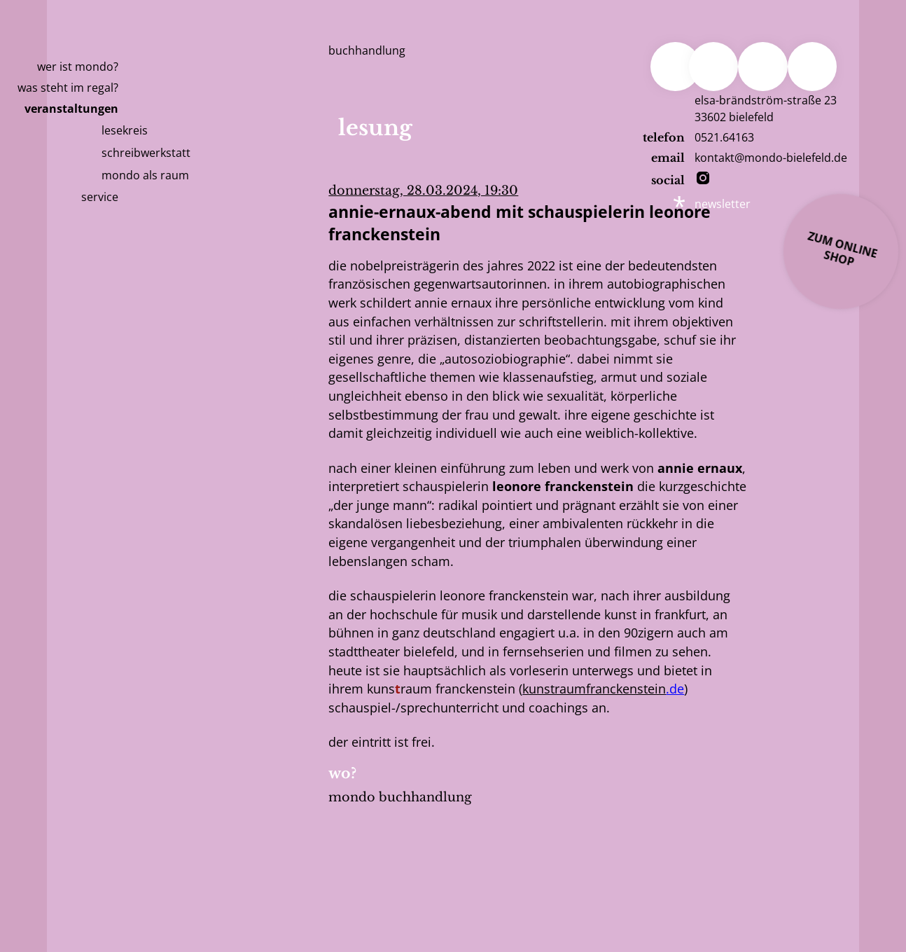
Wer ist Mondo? (77, 66)
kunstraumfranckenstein (594, 688)
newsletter (723, 204)
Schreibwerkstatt (146, 152)
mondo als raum (145, 175)
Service (99, 197)
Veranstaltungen (71, 108)
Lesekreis (125, 130)
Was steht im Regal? (68, 87)
